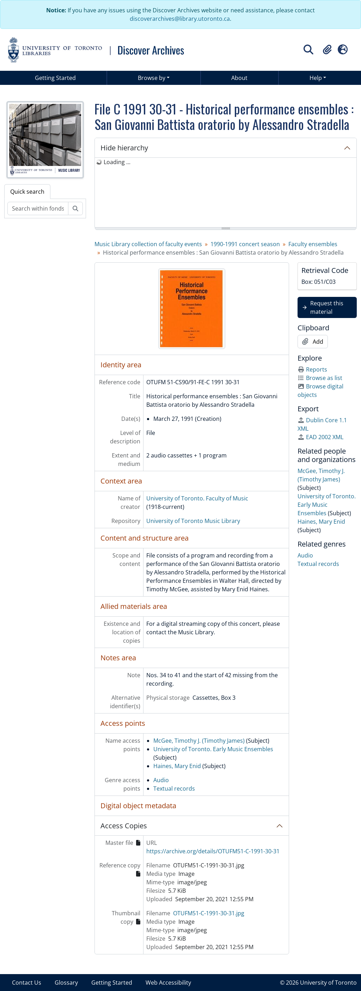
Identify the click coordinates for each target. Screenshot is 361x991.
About (239, 78)
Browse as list (320, 378)
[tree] (225, 193)
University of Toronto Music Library (193, 521)
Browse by (151, 78)
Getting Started (55, 78)
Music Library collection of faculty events (148, 244)
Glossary (66, 982)
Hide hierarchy (124, 147)
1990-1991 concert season (245, 244)
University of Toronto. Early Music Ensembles (213, 749)
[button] (327, 49)
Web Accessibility (168, 982)
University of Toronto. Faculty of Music (197, 498)
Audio (161, 780)
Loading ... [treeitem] (117, 162)
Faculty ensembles (312, 244)
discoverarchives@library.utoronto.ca (180, 19)
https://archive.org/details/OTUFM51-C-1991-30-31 (213, 851)
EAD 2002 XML (320, 437)
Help (316, 78)
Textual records (174, 788)
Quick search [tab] (27, 191)
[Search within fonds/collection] (37, 208)
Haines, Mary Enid (177, 766)
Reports (312, 369)
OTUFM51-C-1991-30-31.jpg (208, 913)
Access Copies (123, 825)
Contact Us (26, 982)
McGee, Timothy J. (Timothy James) (199, 740)
